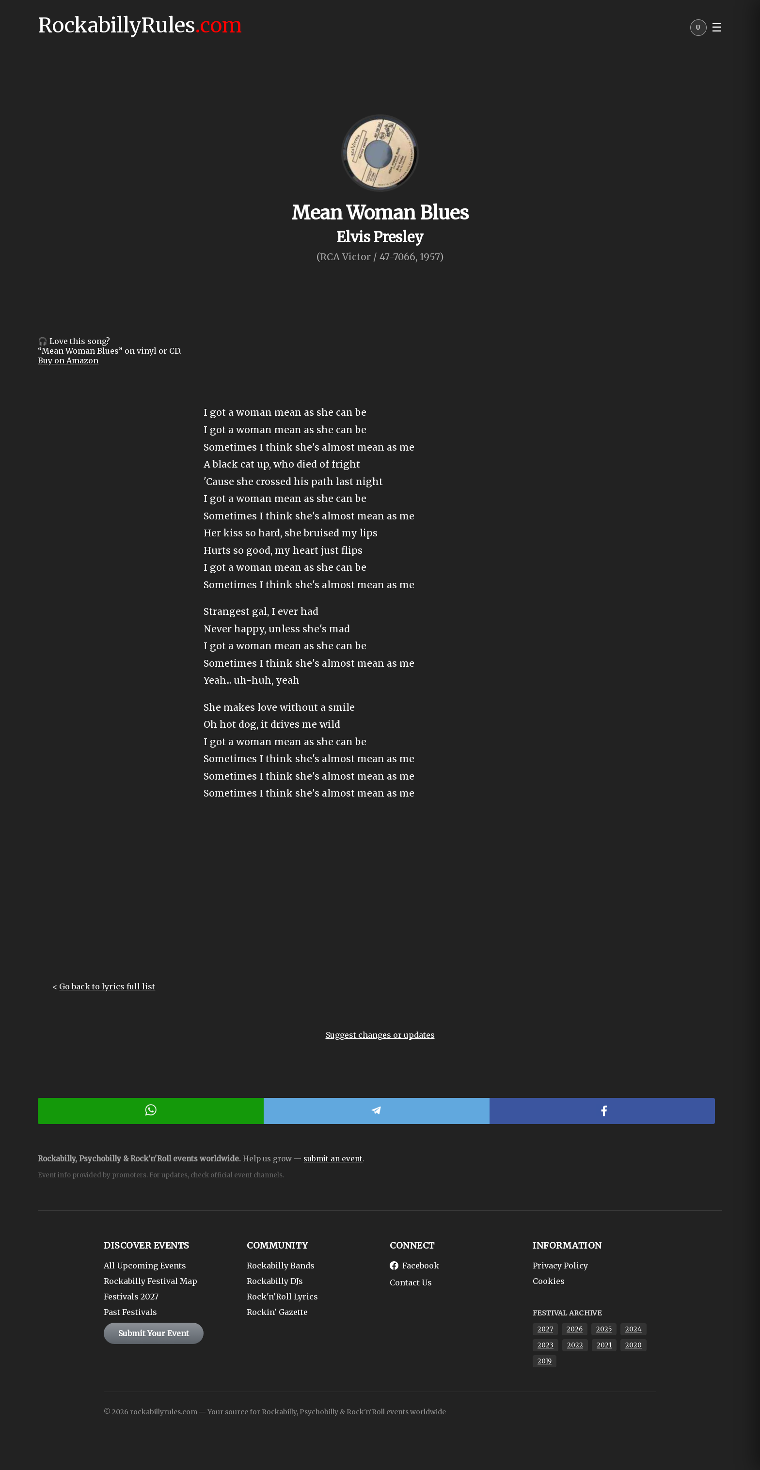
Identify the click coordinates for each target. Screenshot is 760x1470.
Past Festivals (130, 1312)
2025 (604, 1329)
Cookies (549, 1281)
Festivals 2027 (131, 1296)
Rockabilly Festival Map (150, 1281)
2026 (575, 1329)
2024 (633, 1329)
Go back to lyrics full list (107, 986)
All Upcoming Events (145, 1265)
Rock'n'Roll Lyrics (282, 1296)
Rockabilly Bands (281, 1265)
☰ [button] (717, 27)
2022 (575, 1345)
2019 (545, 1361)
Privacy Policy (560, 1265)
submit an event (333, 1158)
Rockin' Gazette (277, 1312)
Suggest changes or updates (380, 1035)
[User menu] (698, 30)
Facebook (414, 1265)
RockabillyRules (140, 25)
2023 (546, 1345)
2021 (604, 1345)
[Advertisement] (380, 899)
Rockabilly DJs (275, 1281)
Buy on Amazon (68, 360)
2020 (633, 1345)
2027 (545, 1329)
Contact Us (411, 1282)
